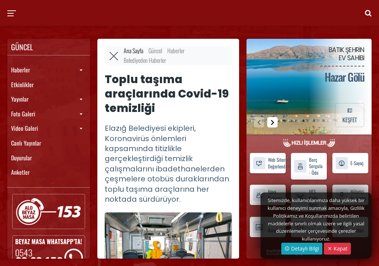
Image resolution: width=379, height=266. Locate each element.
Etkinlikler (22, 84)
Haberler (20, 69)
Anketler (20, 172)
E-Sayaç (349, 163)
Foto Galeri (23, 113)
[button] (272, 122)
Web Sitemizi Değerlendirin (269, 163)
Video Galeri (24, 128)
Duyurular (21, 157)
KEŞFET (349, 115)
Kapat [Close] (337, 248)
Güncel (155, 50)
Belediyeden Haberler (145, 60)
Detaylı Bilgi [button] (302, 248)
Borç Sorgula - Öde (308, 166)
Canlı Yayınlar (26, 143)
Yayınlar (19, 99)
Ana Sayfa (133, 50)
